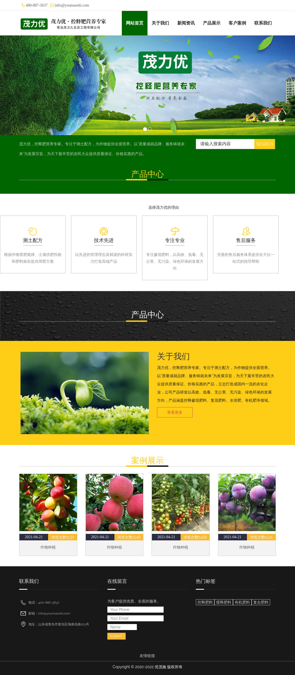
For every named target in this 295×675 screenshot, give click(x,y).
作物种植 (48, 547)
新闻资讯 (186, 23)
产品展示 (211, 23)
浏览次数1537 (62, 537)
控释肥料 (205, 602)
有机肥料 (242, 602)
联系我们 (263, 23)
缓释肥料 (223, 602)
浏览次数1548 (129, 537)
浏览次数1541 (261, 537)
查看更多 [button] (174, 412)
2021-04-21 (34, 537)
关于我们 (160, 23)
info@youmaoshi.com (72, 5)
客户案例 (237, 23)
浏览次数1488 (195, 537)
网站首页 (134, 23)
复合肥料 (261, 602)
